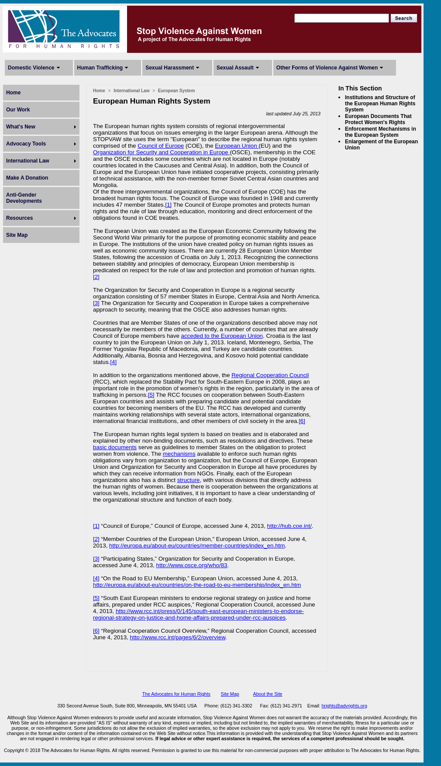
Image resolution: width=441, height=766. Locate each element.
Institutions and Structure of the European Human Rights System (380, 103)
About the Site (268, 694)
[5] (151, 395)
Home (13, 93)
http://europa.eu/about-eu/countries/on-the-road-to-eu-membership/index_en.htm (197, 585)
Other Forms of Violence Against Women (327, 68)
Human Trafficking (100, 68)
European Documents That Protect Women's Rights (378, 119)
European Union (236, 145)
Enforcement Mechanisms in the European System (380, 132)
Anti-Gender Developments (24, 198)
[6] (302, 421)
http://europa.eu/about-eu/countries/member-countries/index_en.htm (197, 545)
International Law (27, 161)
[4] (113, 362)
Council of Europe (161, 145)
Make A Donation (27, 178)
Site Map (17, 235)
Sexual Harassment (169, 68)
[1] (168, 204)
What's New (20, 127)
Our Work (18, 110)
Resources (19, 218)
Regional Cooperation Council (270, 375)
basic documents (115, 447)
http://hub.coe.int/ (289, 526)
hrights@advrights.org (344, 705)
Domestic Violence (31, 68)
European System (176, 90)
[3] (96, 303)
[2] (96, 277)
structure (188, 480)
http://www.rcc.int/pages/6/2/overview (177, 637)
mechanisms (179, 454)
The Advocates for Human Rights (176, 694)
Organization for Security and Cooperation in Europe (161, 152)
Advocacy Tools (26, 144)
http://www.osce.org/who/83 (191, 565)
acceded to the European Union (222, 336)
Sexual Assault (235, 68)
